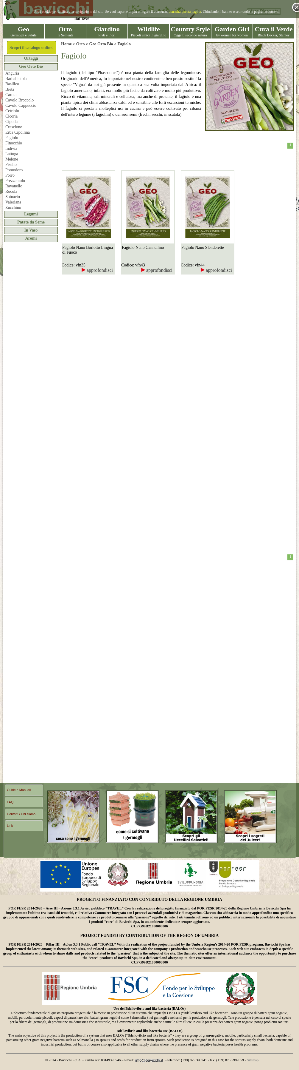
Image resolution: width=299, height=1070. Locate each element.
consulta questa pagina (185, 12)
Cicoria (11, 116)
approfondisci (97, 270)
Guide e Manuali (19, 790)
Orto (80, 44)
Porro (10, 175)
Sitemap (252, 1060)
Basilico (12, 84)
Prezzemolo (15, 180)
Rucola (11, 191)
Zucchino (13, 207)
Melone (11, 159)
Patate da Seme (31, 222)
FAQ (10, 802)
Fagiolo (11, 137)
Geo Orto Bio (31, 66)
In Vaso (31, 230)
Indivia (11, 148)
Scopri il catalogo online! (32, 47)
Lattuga (11, 154)
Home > (68, 44)
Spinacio (12, 197)
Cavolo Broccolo (19, 100)
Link (10, 825)
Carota (10, 94)
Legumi (31, 214)
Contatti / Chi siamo (21, 814)
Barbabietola (16, 78)
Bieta (9, 89)
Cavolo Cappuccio (20, 105)
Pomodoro (14, 170)
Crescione (13, 127)
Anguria (12, 73)
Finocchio (13, 143)
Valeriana (13, 202)
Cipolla (11, 121)
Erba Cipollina (17, 132)
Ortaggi (31, 58)
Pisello (11, 164)
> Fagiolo (122, 44)
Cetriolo (12, 111)
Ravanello (13, 186)
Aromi (31, 238)
